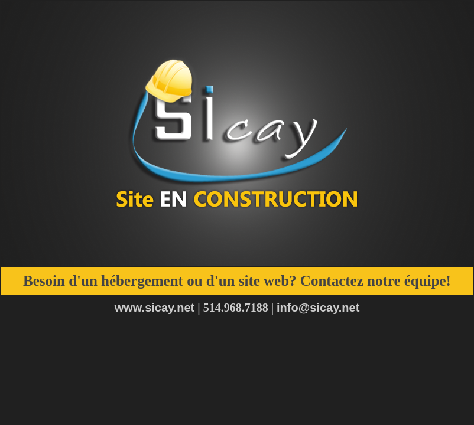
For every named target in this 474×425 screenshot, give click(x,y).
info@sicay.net (318, 307)
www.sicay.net (155, 307)
